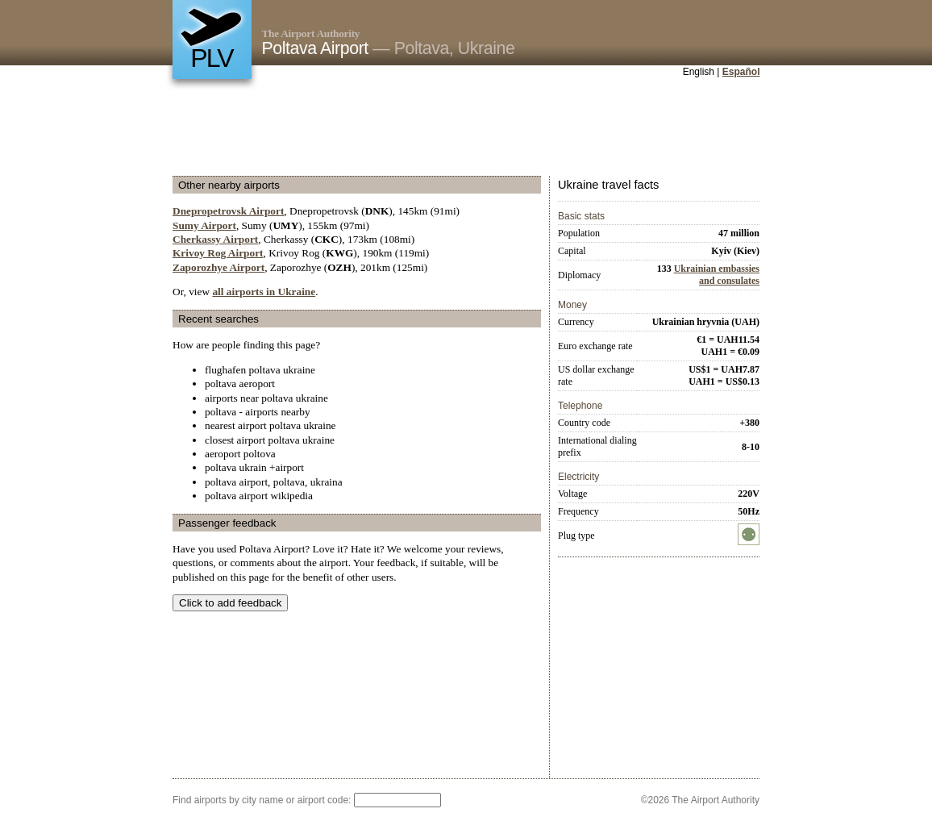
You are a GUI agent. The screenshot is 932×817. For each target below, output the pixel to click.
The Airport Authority (311, 33)
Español (741, 71)
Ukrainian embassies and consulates (716, 274)
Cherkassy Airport (215, 239)
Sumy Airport (204, 225)
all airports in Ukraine (263, 292)
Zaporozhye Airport (218, 267)
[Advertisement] (466, 128)
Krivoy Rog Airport (218, 253)
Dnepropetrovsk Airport (228, 211)
